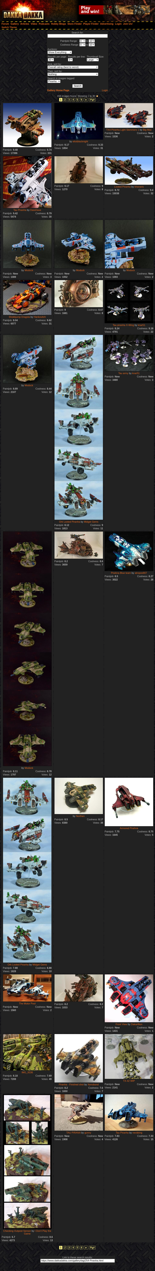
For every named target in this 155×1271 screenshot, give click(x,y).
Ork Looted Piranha (69, 522)
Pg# (92, 99)
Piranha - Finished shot (71, 1084)
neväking (137, 1132)
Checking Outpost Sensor (17, 1231)
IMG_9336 (27, 1072)
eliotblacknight (80, 141)
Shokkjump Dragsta (19, 317)
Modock (29, 270)
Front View (121, 1024)
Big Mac (147, 130)
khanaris (139, 186)
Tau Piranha (19, 210)
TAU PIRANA (73, 1132)
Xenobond (93, 1084)
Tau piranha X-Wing (123, 325)
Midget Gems (91, 522)
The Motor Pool (27, 1003)
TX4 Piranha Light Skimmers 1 (122, 130)
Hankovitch (40, 317)
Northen (80, 816)
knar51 (141, 325)
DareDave (35, 210)
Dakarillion (136, 1024)
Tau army (123, 373)
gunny (87, 1132)
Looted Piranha (122, 186)
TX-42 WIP (129, 1081)
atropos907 (141, 573)
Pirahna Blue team (121, 573)
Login (105, 90)
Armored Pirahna (129, 828)
